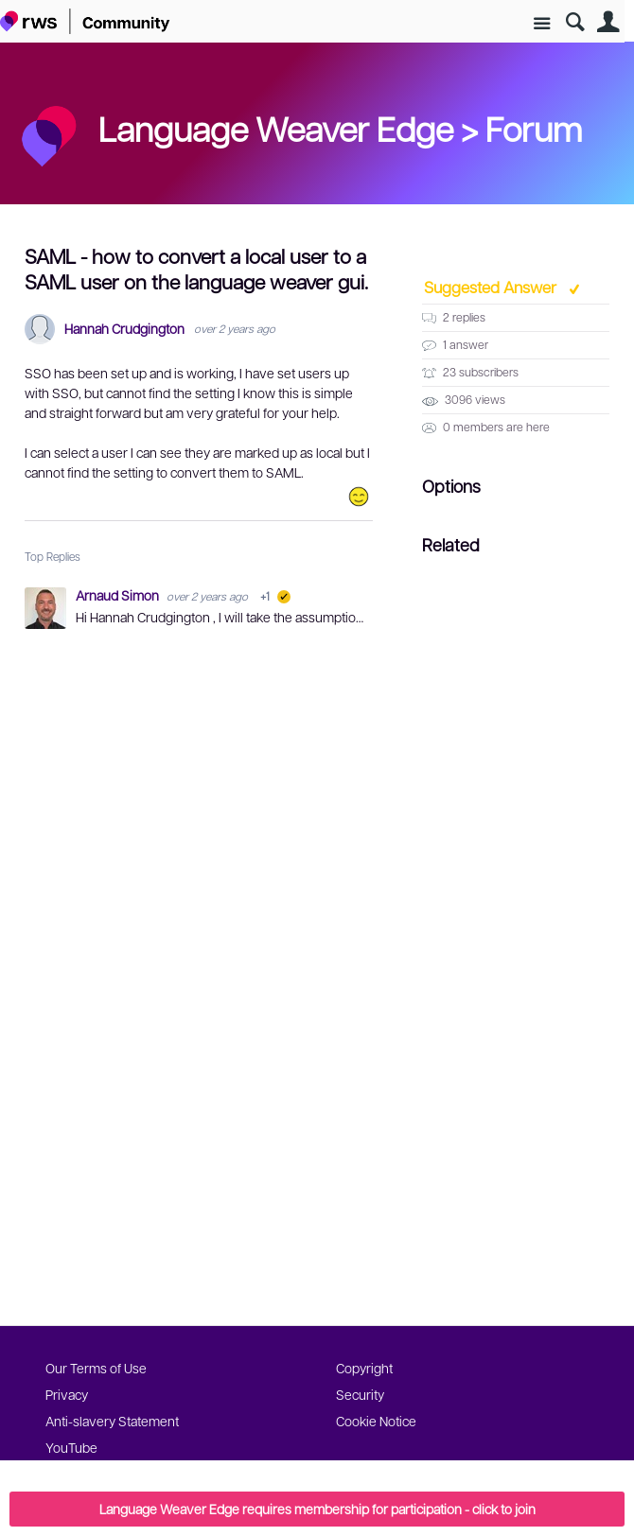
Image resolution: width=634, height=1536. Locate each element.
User (608, 22)
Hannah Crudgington (124, 329)
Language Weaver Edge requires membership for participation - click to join (317, 1508)
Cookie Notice (376, 1420)
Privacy (66, 1394)
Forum (533, 127)
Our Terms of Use (96, 1367)
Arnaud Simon (119, 594)
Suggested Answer (492, 286)
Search (574, 22)
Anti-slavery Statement (112, 1420)
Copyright (364, 1367)
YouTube (71, 1447)
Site (541, 24)
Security (360, 1394)
